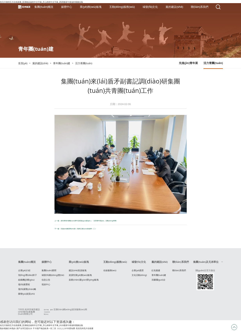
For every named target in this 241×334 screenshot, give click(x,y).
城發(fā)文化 (139, 264)
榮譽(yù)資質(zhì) (26, 295)
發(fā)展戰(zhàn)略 (27, 291)
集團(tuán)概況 (27, 264)
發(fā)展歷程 (24, 286)
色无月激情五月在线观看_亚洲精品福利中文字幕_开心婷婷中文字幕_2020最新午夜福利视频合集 (66, 329)
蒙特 (49, 311)
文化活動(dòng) (139, 276)
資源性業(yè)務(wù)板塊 (80, 276)
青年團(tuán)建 (159, 276)
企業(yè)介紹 (24, 272)
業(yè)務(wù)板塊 (79, 264)
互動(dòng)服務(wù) (115, 264)
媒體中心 (47, 264)
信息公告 (46, 281)
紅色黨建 (156, 272)
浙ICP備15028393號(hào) (42, 313)
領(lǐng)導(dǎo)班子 (27, 276)
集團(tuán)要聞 (49, 272)
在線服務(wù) (109, 272)
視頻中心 (46, 286)
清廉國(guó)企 (158, 281)
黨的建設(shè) (160, 264)
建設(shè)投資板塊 (78, 272)
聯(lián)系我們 (180, 264)
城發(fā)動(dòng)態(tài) (53, 276)
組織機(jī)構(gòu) (26, 281)
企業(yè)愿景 (138, 272)
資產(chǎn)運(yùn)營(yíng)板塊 (84, 281)
